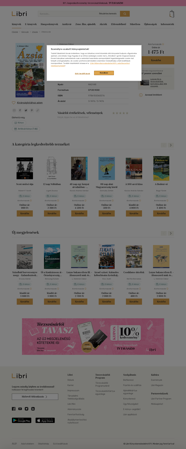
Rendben (104, 73)
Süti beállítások (82, 74)
